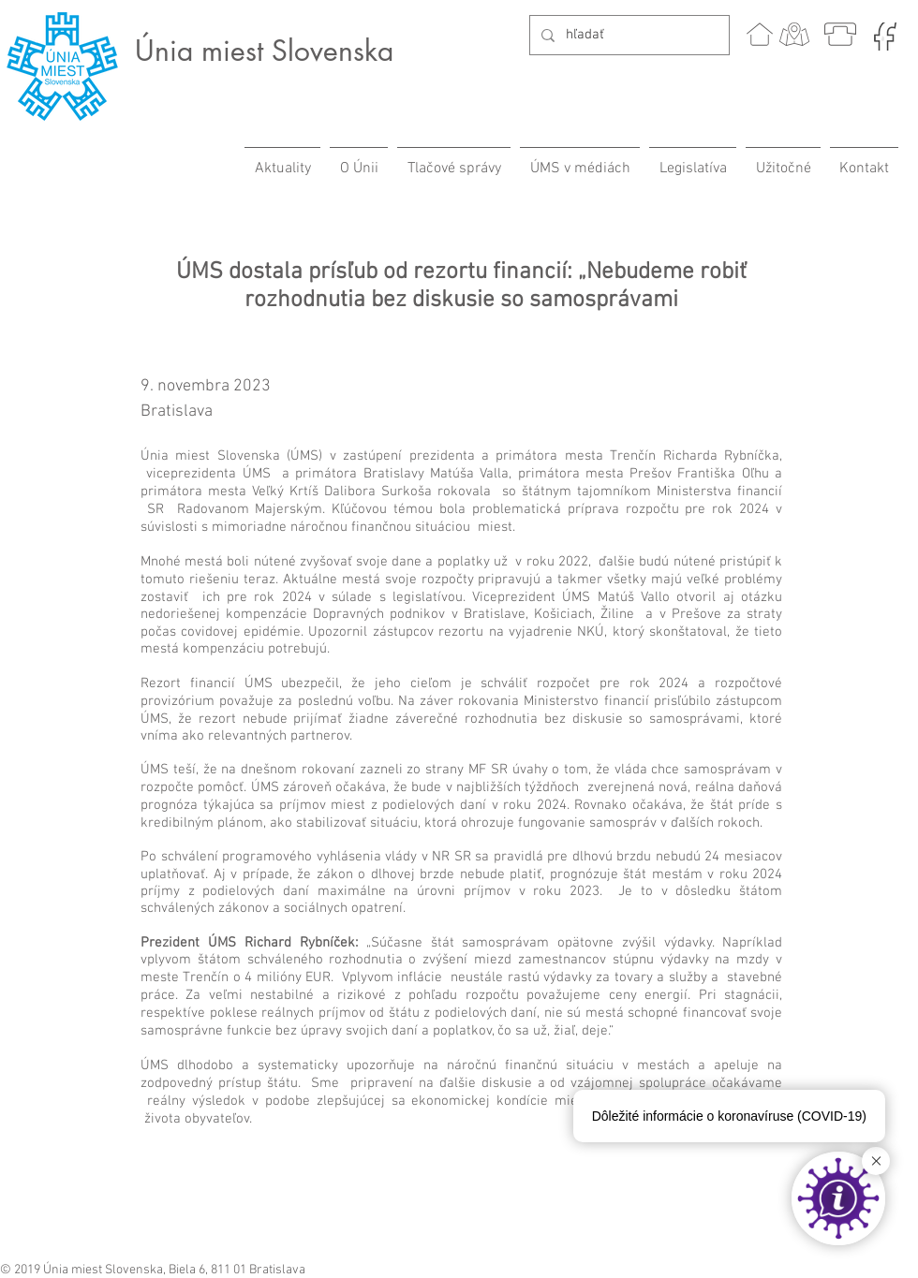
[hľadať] (627, 35)
